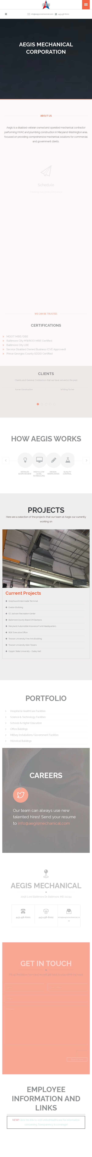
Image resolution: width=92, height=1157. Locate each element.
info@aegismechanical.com (42, 14)
